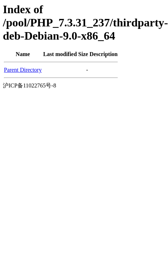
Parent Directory (23, 70)
